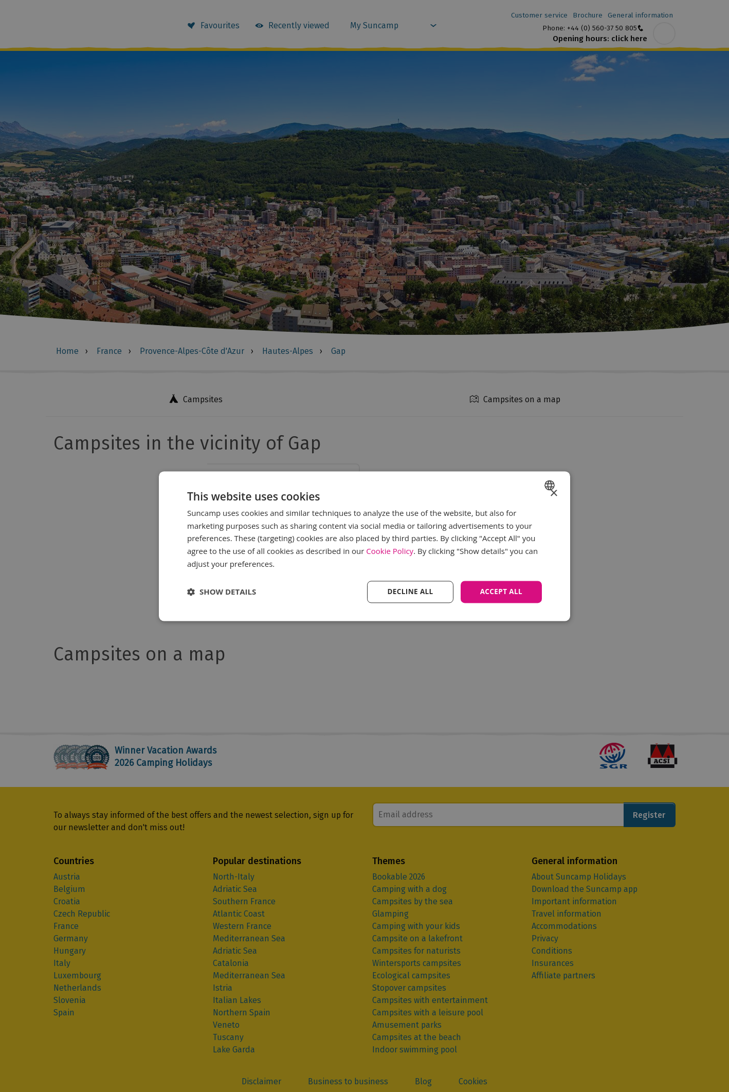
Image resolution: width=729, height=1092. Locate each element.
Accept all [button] (500, 591)
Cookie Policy (389, 551)
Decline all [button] (407, 591)
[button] (221, 592)
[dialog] (364, 546)
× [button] (553, 493)
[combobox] (550, 484)
